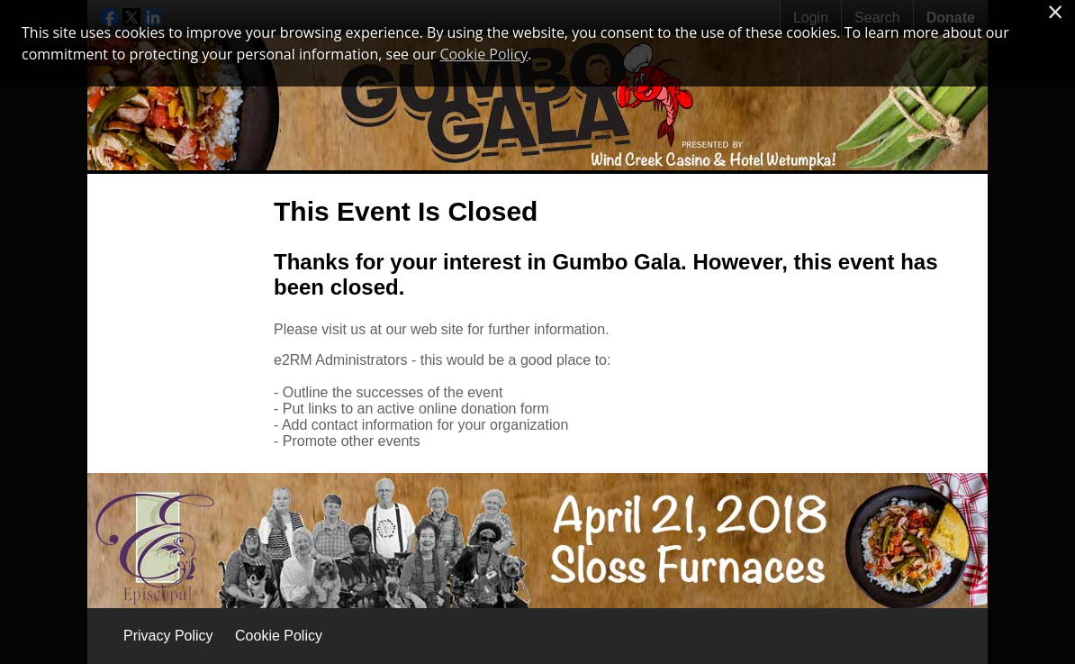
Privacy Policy (168, 635)
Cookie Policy (278, 635)
